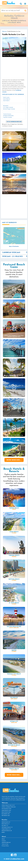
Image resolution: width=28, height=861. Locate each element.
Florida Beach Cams (6, 808)
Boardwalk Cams (6, 814)
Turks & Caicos (7, 114)
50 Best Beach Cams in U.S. (8, 805)
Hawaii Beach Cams (6, 810)
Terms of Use (5, 844)
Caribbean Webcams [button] (11, 252)
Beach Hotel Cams (6, 812)
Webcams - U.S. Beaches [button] (12, 256)
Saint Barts (6, 100)
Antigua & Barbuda (8, 115)
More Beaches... (14, 775)
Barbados (5, 105)
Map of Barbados (14, 246)
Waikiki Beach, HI (6, 822)
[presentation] (14, 122)
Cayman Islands (7, 117)
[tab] (14, 252)
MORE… (4, 832)
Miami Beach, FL (6, 824)
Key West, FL (5, 825)
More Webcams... (14, 460)
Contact (4, 840)
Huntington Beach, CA (7, 827)
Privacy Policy (5, 846)
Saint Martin (6, 99)
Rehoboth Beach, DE (7, 830)
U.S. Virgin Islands (8, 107)
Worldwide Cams (6, 815)
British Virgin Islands (9, 109)
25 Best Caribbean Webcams (9, 807)
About (3, 839)
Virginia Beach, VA (6, 829)
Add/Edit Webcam (6, 842)
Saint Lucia (6, 97)
